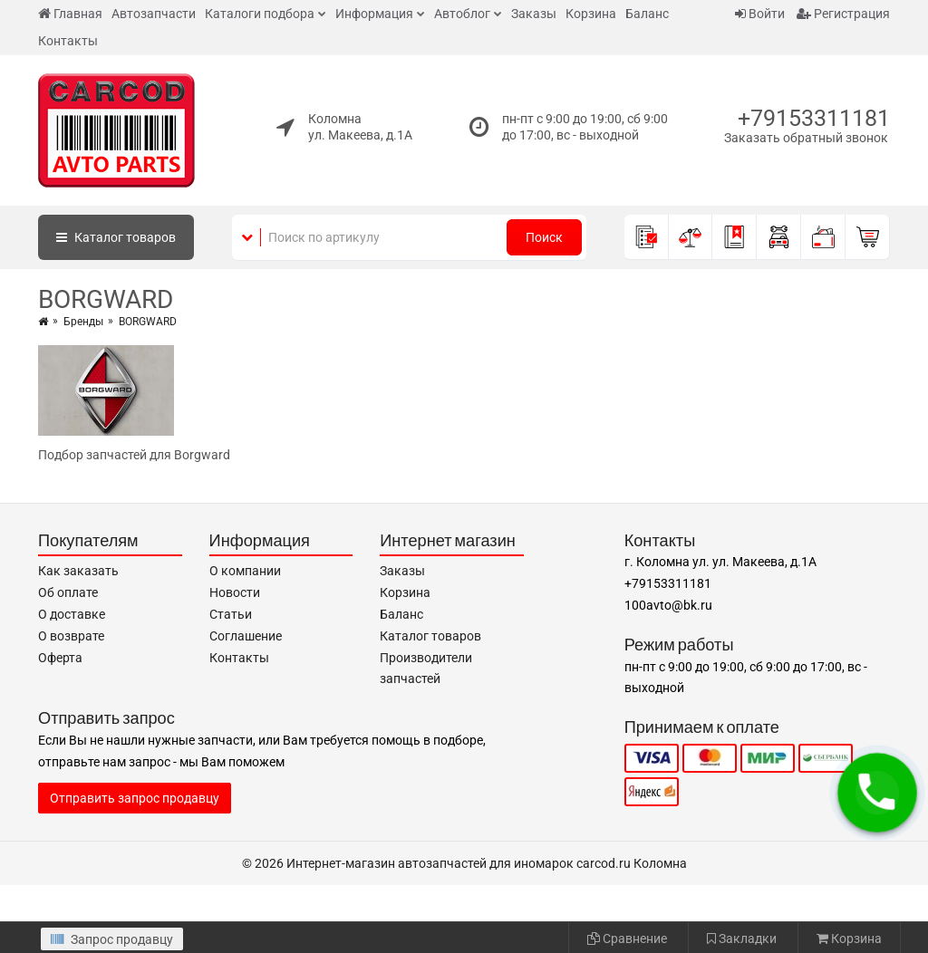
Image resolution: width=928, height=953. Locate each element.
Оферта (60, 657)
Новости (234, 592)
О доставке (71, 614)
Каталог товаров (430, 636)
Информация (374, 13)
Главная (70, 13)
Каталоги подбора (259, 13)
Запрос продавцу (112, 939)
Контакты (68, 41)
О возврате (71, 636)
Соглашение (245, 636)
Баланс (647, 13)
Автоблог (462, 13)
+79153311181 (814, 118)
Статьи (230, 614)
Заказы (533, 13)
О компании (245, 570)
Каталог (116, 237)
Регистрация (843, 13)
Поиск (544, 237)
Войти (760, 13)
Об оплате (68, 592)
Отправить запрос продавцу (134, 798)
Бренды (83, 321)
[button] (877, 792)
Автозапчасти (153, 13)
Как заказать (78, 570)
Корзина (591, 13)
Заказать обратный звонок (806, 137)
